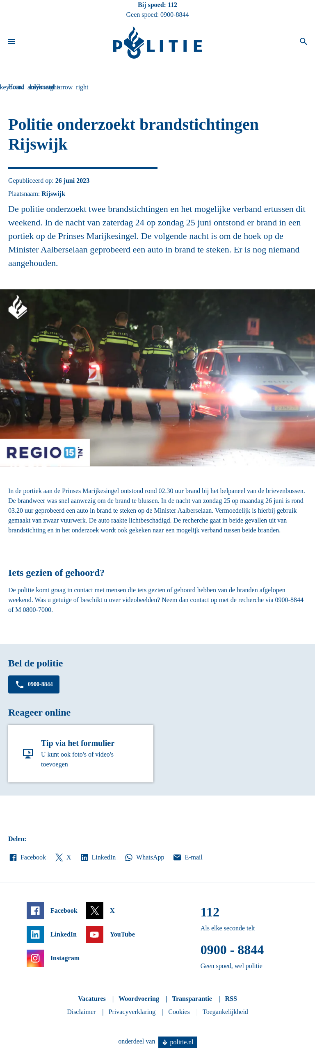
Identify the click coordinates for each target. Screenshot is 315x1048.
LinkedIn (98, 857)
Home (16, 86)
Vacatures (92, 998)
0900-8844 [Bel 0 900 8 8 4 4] (174, 14)
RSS (231, 998)
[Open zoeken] (303, 43)
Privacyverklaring (132, 1011)
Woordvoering (139, 998)
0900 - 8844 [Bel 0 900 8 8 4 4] (232, 949)
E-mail (187, 857)
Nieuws (44, 86)
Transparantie (192, 998)
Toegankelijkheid (225, 1011)
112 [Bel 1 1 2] (172, 4)
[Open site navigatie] (11, 43)
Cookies (178, 1011)
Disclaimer (81, 1011)
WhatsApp (144, 857)
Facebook (27, 857)
